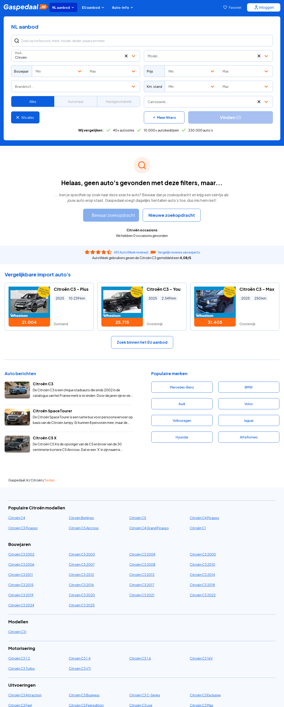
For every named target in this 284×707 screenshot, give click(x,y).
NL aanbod (63, 7)
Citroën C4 (16, 518)
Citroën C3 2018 (202, 585)
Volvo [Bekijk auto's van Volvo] (249, 404)
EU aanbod (93, 7)
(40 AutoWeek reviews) (131, 252)
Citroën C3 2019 (20, 595)
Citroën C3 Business (84, 695)
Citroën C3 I (17, 632)
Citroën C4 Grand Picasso (149, 528)
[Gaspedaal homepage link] (26, 7)
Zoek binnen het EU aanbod (142, 342)
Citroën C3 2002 (21, 554)
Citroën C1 (198, 528)
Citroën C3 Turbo (21, 668)
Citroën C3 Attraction (25, 695)
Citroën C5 (137, 518)
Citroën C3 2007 (82, 564)
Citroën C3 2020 (82, 595)
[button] (126, 56)
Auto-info (123, 7)
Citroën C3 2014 (202, 574)
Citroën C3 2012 (81, 574)
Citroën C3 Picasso (23, 528)
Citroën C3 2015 (20, 585)
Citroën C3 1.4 (80, 658)
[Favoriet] (232, 7)
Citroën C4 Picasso (204, 518)
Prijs (150, 71)
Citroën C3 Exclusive (205, 695)
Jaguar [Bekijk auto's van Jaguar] (249, 420)
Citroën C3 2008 (142, 564)
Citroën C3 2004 (142, 554)
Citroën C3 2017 (141, 585)
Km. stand (154, 86)
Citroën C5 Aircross (84, 528)
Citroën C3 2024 (21, 605)
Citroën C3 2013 (141, 574)
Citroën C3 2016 (81, 585)
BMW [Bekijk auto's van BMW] (249, 387)
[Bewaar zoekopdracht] (111, 215)
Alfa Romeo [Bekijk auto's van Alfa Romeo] (249, 437)
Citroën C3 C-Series (144, 695)
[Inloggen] (263, 7)
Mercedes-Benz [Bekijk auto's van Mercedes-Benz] (182, 387)
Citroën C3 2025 (82, 605)
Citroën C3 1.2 (19, 658)
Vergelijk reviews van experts (179, 252)
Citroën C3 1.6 (140, 658)
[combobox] (75, 55)
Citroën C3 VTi (80, 668)
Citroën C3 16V (201, 658)
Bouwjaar (21, 71)
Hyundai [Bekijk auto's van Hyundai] (182, 437)
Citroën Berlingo (81, 518)
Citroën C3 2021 (141, 595)
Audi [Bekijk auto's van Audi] (181, 404)
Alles (32, 101)
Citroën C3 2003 (82, 554)
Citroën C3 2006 (21, 564)
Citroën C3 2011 (20, 574)
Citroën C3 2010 (202, 564)
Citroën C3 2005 (203, 554)
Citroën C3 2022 (203, 595)
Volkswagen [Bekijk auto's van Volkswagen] (182, 420)
